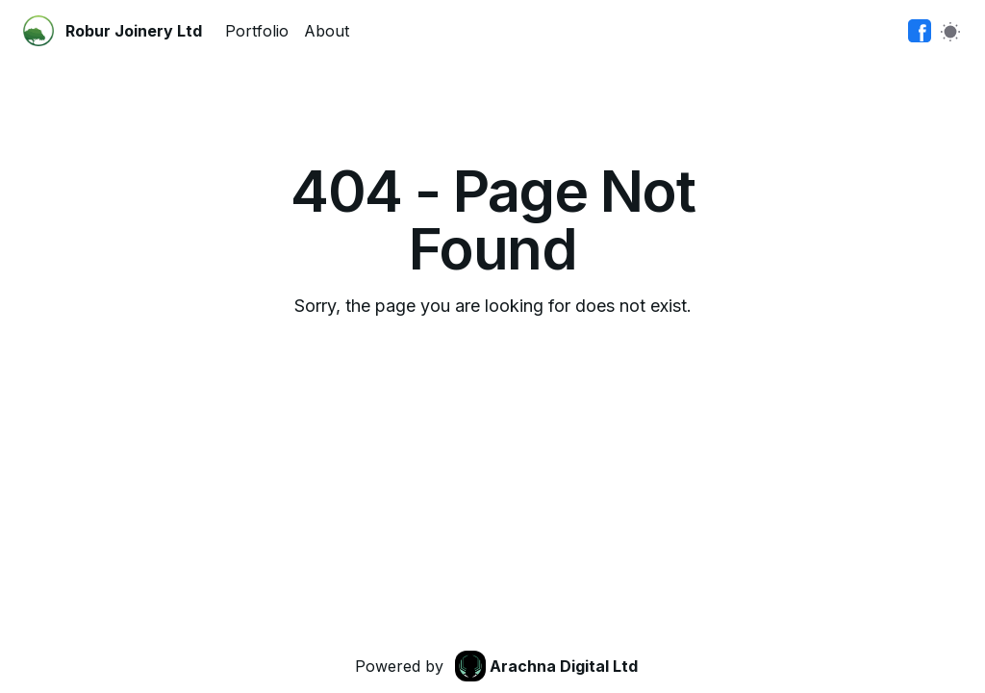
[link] (919, 30)
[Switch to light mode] (950, 30)
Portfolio (257, 30)
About (326, 30)
